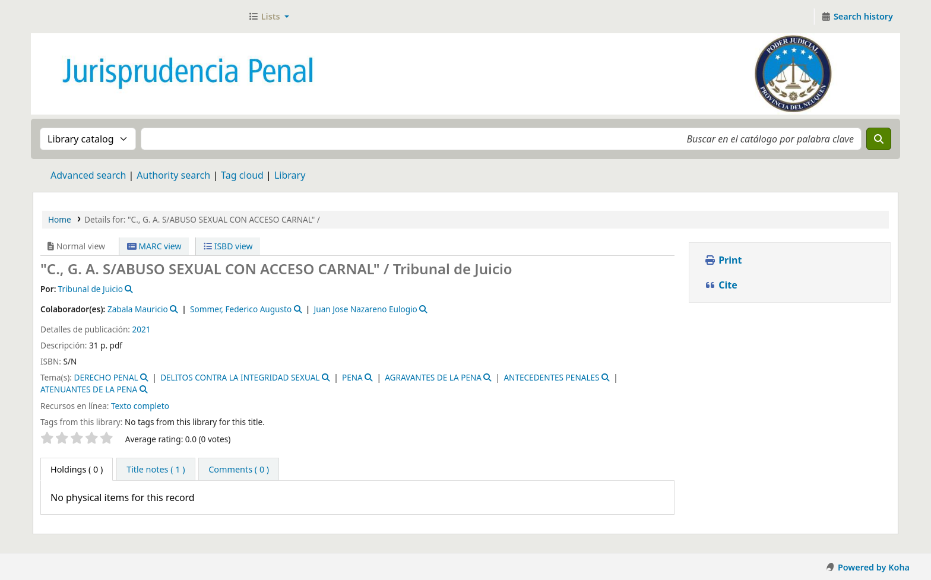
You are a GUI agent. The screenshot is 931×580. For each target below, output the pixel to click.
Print (723, 260)
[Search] (878, 139)
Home (59, 219)
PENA (352, 377)
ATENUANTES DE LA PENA (88, 389)
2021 (141, 329)
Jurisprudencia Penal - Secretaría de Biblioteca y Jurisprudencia (63, 16)
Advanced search (88, 175)
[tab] (155, 469)
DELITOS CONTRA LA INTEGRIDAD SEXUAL (239, 377)
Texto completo (140, 405)
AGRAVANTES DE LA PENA (433, 377)
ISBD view (228, 246)
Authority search (173, 175)
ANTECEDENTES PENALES (551, 377)
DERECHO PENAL (106, 377)
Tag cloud (242, 175)
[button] (268, 16)
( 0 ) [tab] (76, 469)
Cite (720, 284)
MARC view (154, 246)
